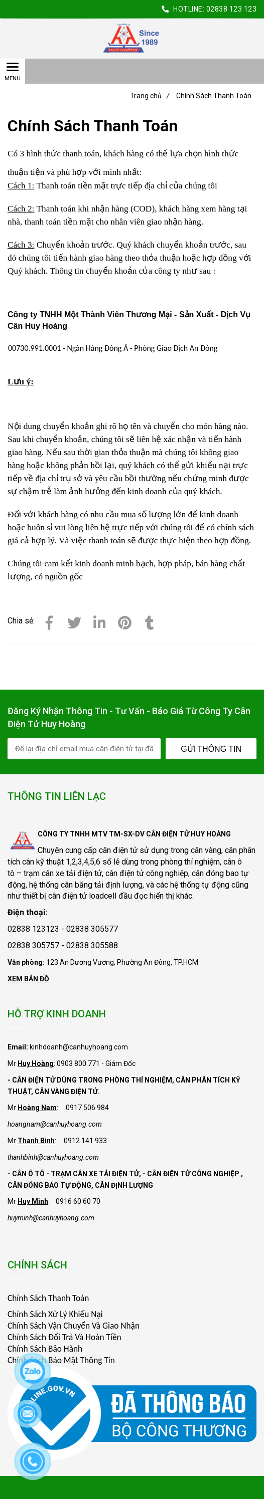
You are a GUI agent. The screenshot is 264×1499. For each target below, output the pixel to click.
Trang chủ (150, 96)
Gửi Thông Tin (211, 749)
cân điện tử (118, 850)
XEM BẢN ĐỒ (28, 979)
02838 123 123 (231, 9)
